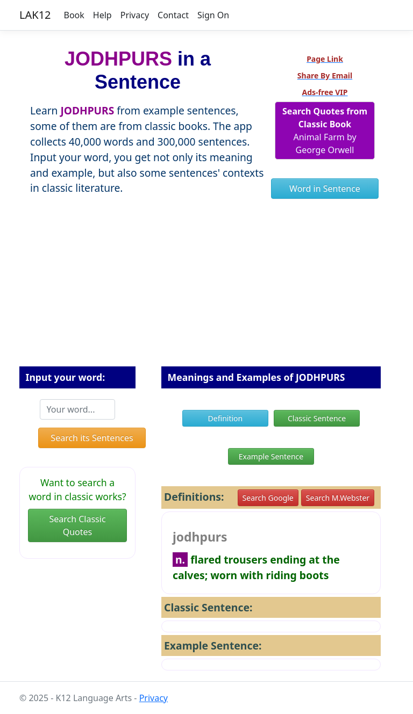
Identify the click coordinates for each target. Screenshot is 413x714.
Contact (173, 15)
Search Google (268, 498)
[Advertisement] (206, 288)
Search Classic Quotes (77, 525)
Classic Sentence (317, 418)
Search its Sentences (92, 438)
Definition (225, 418)
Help (102, 15)
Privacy (134, 15)
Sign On (213, 15)
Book (74, 15)
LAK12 (35, 15)
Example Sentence (271, 456)
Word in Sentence (324, 188)
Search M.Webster (337, 498)
